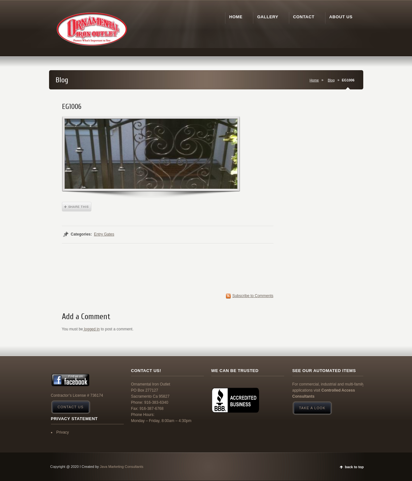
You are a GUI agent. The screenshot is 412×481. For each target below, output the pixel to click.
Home (314, 80)
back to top (354, 467)
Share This (76, 206)
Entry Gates (104, 234)
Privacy (62, 432)
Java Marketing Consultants (121, 467)
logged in (91, 329)
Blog (331, 80)
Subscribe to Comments (252, 296)
